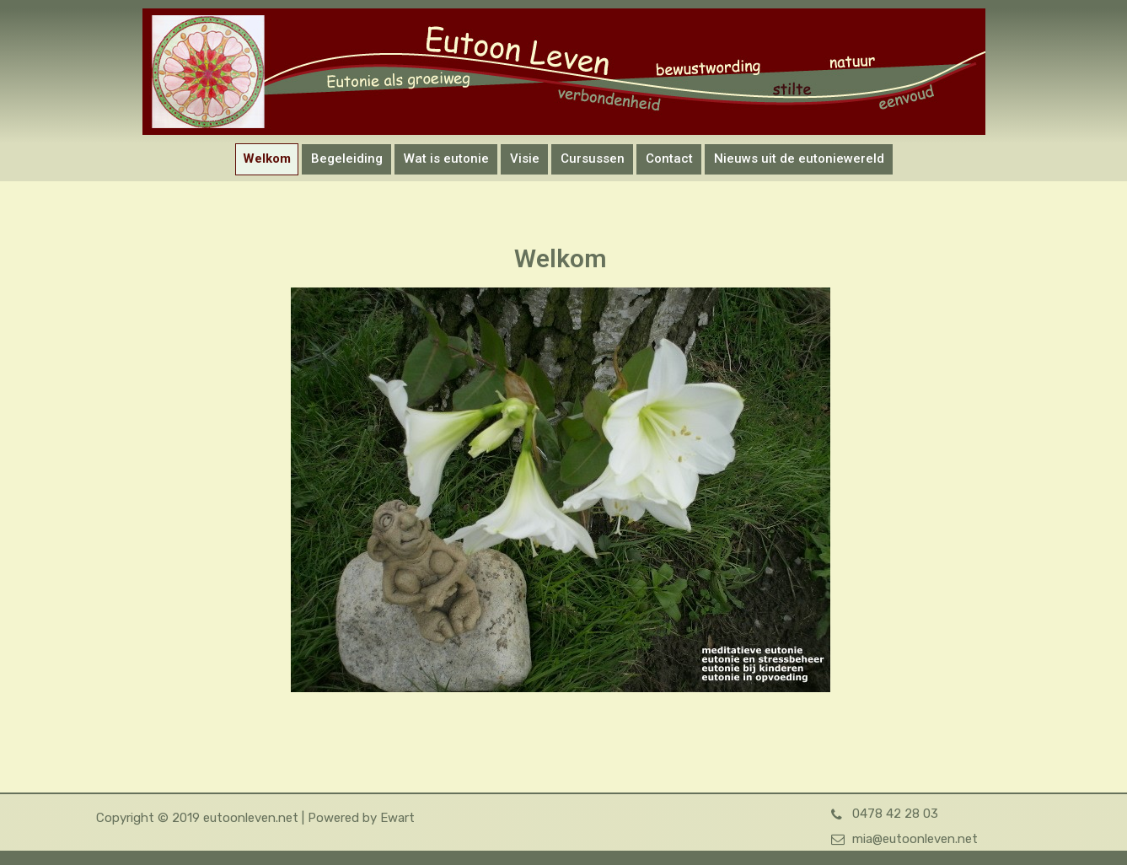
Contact (669, 158)
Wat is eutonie (446, 158)
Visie (524, 158)
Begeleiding (347, 158)
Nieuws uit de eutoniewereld (799, 158)
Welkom (267, 158)
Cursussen (593, 158)
